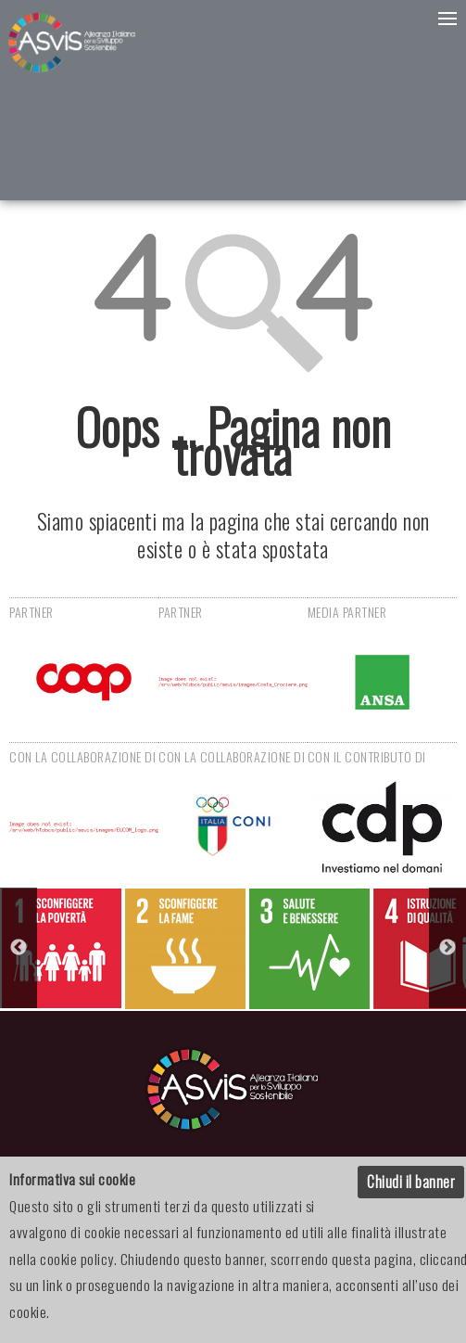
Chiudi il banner (411, 1181)
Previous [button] (18, 948)
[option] (61, 948)
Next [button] (447, 948)
